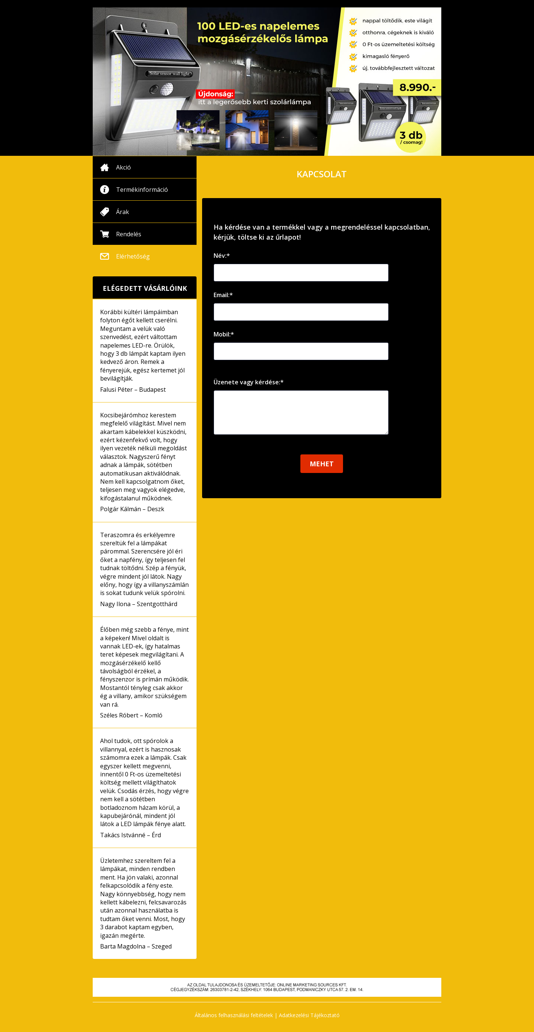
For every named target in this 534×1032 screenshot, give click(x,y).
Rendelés (128, 234)
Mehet (322, 471)
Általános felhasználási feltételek (234, 1015)
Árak (122, 212)
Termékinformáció (142, 189)
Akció (123, 167)
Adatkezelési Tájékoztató (309, 1015)
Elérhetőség (133, 256)
